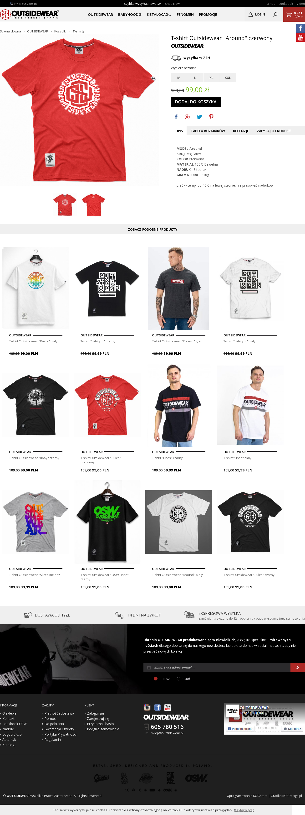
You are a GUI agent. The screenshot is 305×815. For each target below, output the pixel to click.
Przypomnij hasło (100, 725)
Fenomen (185, 14)
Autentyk (9, 741)
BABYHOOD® (130, 14)
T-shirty (79, 31)
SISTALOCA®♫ (159, 14)
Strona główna (10, 31)
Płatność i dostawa (59, 715)
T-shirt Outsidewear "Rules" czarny (249, 576)
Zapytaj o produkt (274, 131)
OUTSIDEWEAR (100, 14)
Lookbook (286, 3)
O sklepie (9, 715)
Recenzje (241, 131)
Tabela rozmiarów (208, 131)
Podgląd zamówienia (103, 731)
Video (301, 3)
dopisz (165, 680)
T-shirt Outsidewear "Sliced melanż (35, 576)
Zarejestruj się (98, 720)
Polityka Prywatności (60, 736)
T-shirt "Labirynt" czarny (98, 341)
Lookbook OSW (14, 725)
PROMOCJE (208, 14)
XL (211, 77)
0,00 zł (298, 14)
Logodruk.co (12, 736)
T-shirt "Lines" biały (238, 458)
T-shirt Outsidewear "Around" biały (178, 576)
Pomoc (50, 720)
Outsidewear (30, 14)
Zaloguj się (95, 715)
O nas (271, 3)
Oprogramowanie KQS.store (247, 797)
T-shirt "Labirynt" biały (240, 341)
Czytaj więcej (244, 810)
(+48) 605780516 (25, 3)
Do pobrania (54, 725)
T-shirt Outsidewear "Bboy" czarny (35, 458)
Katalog (8, 746)
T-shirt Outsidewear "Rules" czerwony (101, 460)
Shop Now (172, 3)
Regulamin (53, 741)
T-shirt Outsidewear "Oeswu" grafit (178, 341)
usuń (186, 680)
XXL (228, 77)
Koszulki (60, 31)
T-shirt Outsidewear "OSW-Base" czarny (105, 578)
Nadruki (8, 731)
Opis (179, 131)
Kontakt (8, 720)
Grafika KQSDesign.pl (286, 797)
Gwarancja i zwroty (59, 731)
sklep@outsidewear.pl (167, 735)
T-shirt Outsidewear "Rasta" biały (34, 341)
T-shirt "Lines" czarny (168, 458)
